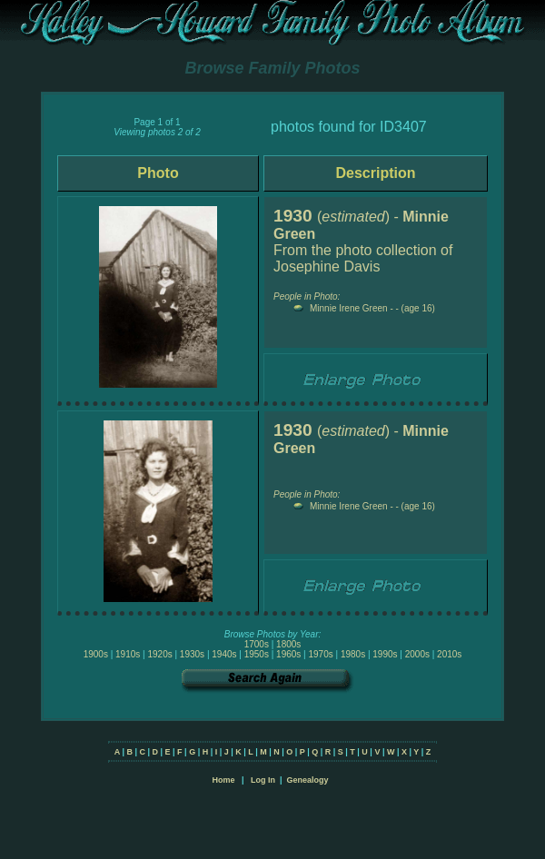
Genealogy (308, 780)
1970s (320, 654)
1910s (127, 654)
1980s (353, 654)
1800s (288, 644)
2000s (417, 654)
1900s (96, 654)
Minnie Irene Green (349, 308)
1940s (224, 654)
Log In (263, 780)
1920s (159, 654)
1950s (256, 654)
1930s (192, 654)
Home (223, 780)
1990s (384, 654)
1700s (256, 644)
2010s (449, 654)
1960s (288, 654)
